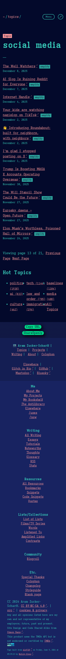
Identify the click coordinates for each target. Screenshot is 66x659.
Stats (33, 465)
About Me (33, 391)
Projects (38, 350)
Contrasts (33, 541)
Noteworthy (33, 448)
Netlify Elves (25, 654)
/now (33, 417)
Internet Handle (16, 97)
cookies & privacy (33, 610)
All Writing (33, 435)
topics (13, 16)
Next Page (20, 258)
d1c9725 (26, 650)
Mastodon (22, 373)
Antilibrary (33, 404)
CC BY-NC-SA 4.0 (33, 606)
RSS (33, 461)
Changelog (33, 586)
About (32, 354)
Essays (33, 440)
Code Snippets (33, 497)
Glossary (32, 457)
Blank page (33, 594)
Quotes (33, 501)
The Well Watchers (19, 66)
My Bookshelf (33, 400)
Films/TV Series (33, 523)
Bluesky (42, 373)
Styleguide (33, 590)
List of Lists (33, 519)
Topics (22, 350)
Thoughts (33, 452)
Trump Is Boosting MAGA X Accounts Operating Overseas (24, 174)
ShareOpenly (33, 333)
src (9, 610)
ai (16, 294)
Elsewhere (31, 364)
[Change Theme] (60, 16)
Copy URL (33, 327)
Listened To (33, 532)
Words (33, 528)
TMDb (47, 641)
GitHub (43, 368)
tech (35, 283)
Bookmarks (33, 488)
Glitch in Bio (21, 368)
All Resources (33, 484)
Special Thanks (32, 577)
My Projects (33, 395)
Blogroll (33, 559)
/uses (33, 413)
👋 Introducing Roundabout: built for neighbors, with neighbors (27, 133)
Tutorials (33, 444)
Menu (49, 16)
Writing (16, 354)
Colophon (48, 354)
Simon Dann (14, 632)
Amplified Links (33, 537)
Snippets (33, 492)
